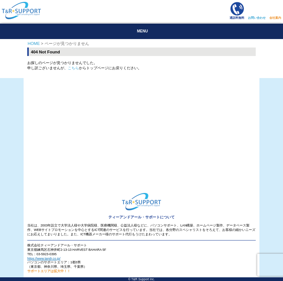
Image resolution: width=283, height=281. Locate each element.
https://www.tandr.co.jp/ (43, 258)
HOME (34, 43)
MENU (142, 31)
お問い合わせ (257, 18)
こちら (73, 68)
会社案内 (275, 18)
